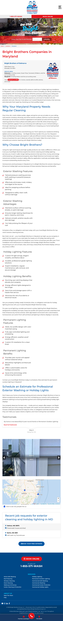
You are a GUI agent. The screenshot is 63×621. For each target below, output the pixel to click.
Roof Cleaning (8, 578)
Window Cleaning (9, 581)
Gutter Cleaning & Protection (12, 587)
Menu (59, 7)
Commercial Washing (38, 583)
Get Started (27, 39)
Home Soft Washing (10, 576)
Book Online (48, 16)
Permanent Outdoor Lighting (41, 578)
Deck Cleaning (8, 583)
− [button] (58, 501)
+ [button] (58, 498)
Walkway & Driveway (10, 585)
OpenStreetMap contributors (54, 503)
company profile (13, 80)
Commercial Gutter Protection (41, 585)
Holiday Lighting (37, 576)
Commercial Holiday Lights (40, 587)
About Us (8, 593)
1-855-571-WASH (16, 16)
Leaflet (37, 503)
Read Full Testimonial (10, 425)
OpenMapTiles (44, 503)
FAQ (5, 597)
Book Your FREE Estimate (31, 544)
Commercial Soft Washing (40, 581)
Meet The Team (8, 595)
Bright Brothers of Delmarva (15, 63)
